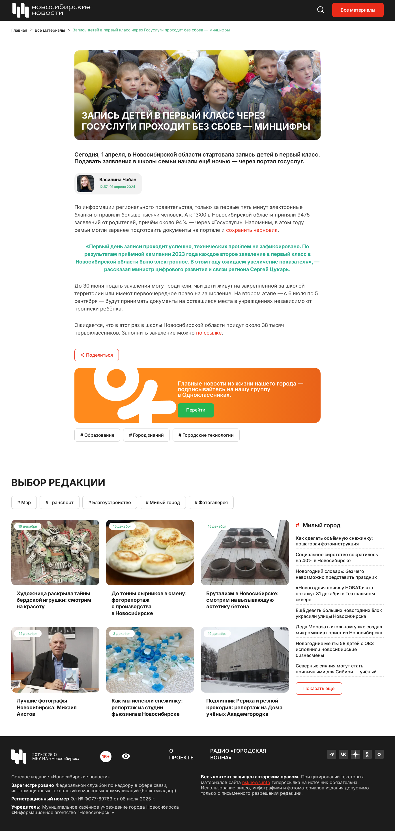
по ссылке (209, 333)
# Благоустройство (109, 502)
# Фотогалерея (211, 502)
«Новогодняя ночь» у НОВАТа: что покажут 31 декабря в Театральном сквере (335, 593)
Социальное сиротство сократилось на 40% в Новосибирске (337, 557)
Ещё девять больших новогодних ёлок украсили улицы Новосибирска (339, 613)
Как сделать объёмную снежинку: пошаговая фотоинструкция (334, 541)
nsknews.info (256, 782)
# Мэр (24, 502)
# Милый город (163, 502)
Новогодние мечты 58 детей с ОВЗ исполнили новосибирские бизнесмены (335, 649)
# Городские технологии (206, 435)
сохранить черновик (252, 230)
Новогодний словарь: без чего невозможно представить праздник (336, 574)
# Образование (97, 435)
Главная (19, 30)
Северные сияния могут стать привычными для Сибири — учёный (336, 668)
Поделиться (96, 355)
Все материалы (358, 10)
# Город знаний (146, 435)
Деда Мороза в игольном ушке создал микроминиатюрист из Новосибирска (339, 629)
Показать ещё (318, 688)
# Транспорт (60, 502)
